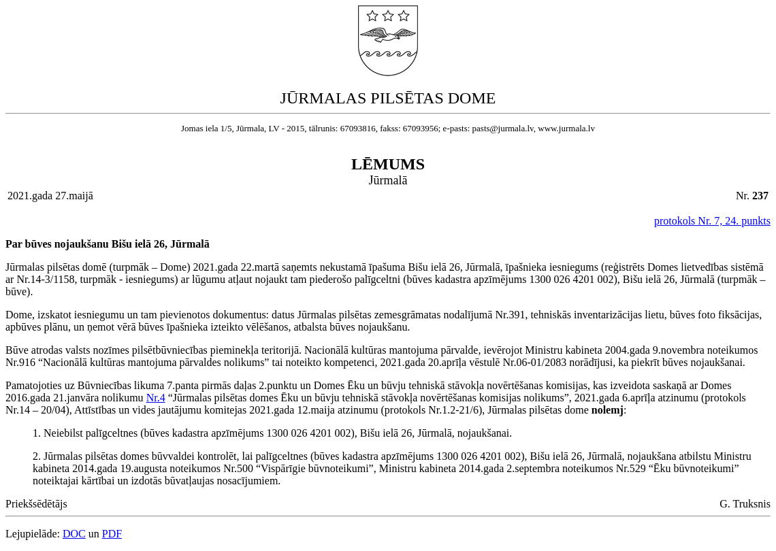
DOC (74, 533)
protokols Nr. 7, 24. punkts (712, 221)
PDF (112, 533)
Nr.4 (155, 397)
